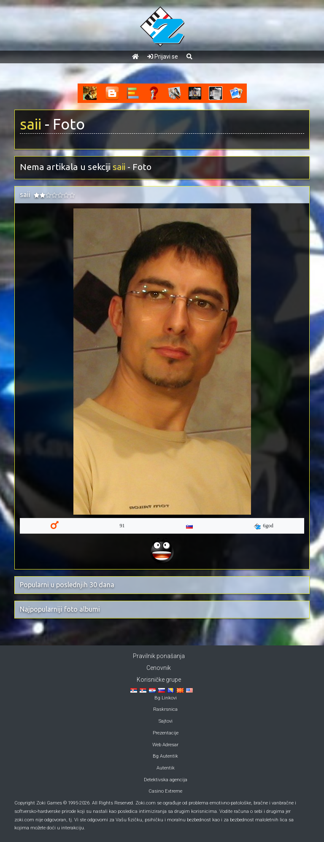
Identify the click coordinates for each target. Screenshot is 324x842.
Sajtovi (166, 721)
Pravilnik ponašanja (159, 656)
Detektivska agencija (165, 780)
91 (121, 526)
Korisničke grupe (159, 679)
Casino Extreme (165, 791)
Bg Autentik (165, 756)
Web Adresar (165, 745)
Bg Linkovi (165, 698)
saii (30, 124)
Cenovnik (158, 667)
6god (263, 526)
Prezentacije (165, 733)
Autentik (166, 768)
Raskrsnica (165, 709)
